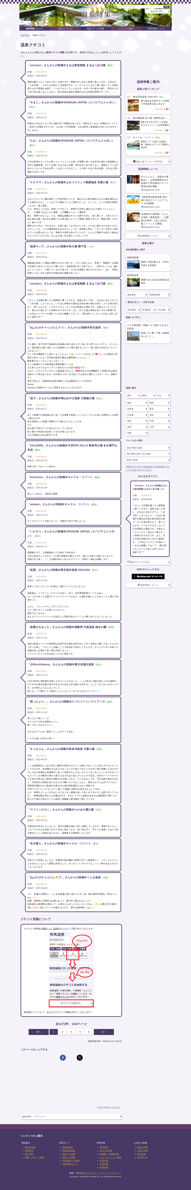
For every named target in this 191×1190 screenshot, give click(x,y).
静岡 (144, 395)
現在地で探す (157, 11)
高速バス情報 (68, 1157)
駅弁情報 (141, 1154)
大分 (159, 395)
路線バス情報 (68, 1154)
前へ (38, 1031)
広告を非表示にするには (109, 1107)
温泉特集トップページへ (34, 1116)
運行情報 (29, 1154)
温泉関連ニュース (148, 235)
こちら (97, 52)
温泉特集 (25, 35)
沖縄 (129, 433)
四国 (129, 427)
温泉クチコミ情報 (95, 28)
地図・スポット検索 (34, 1157)
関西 (151, 403)
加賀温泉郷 (154, 294)
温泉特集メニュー (34, 28)
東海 (129, 421)
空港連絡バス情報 (71, 1160)
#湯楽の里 (131, 467)
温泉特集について (156, 28)
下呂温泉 (161, 310)
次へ (103, 1031)
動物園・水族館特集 (109, 1154)
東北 (151, 409)
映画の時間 (142, 1147)
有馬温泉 (131, 310)
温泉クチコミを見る (138, 562)
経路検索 (29, 1150)
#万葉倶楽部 (159, 467)
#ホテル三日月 (144, 470)
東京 (129, 395)
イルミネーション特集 (110, 1157)
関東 (129, 403)
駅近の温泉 (132, 460)
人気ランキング (65, 28)
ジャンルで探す (126, 28)
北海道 (130, 409)
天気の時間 (142, 1150)
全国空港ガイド (69, 1164)
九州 (151, 427)
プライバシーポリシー (110, 1173)
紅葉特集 (104, 1160)
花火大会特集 (106, 1150)
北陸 (151, 415)
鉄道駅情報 (67, 1147)
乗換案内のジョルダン (87, 1173)
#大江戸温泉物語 (144, 467)
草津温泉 (146, 310)
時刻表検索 (30, 1147)
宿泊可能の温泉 (134, 448)
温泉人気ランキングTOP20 (147, 161)
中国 (151, 421)
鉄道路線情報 (68, 1150)
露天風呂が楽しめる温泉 (139, 454)
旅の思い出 (142, 1157)
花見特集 (104, 1147)
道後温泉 (131, 294)
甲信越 (130, 415)
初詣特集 (104, 1164)
